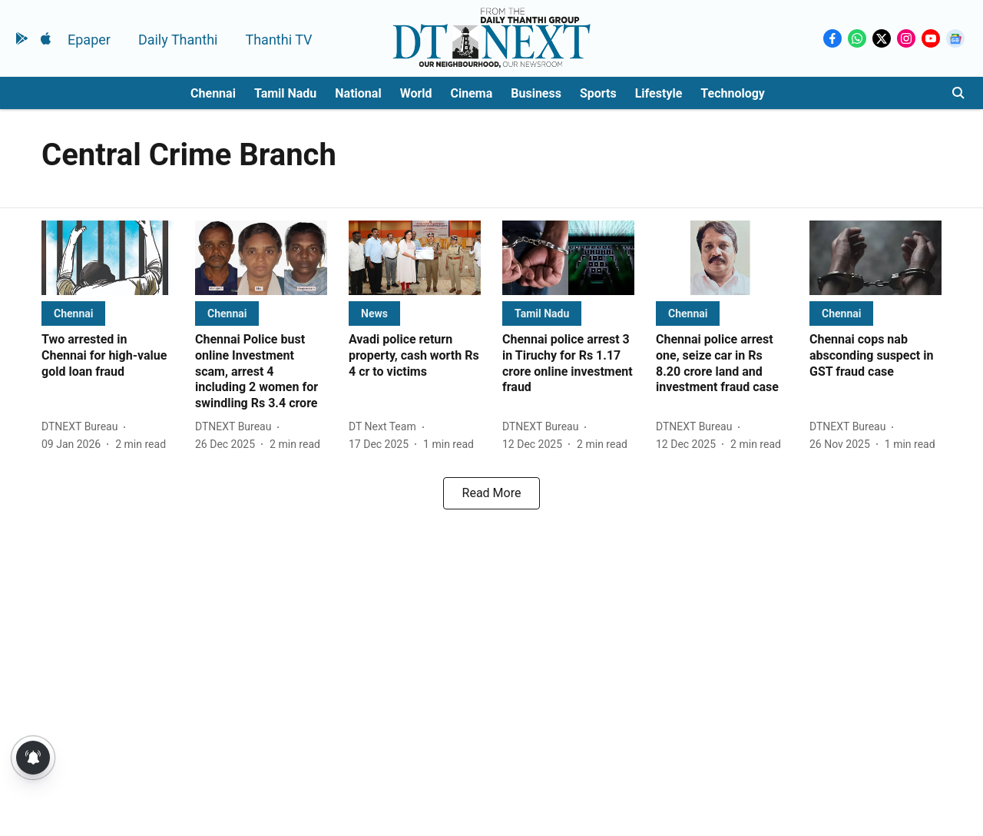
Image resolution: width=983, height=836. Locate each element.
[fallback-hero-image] (107, 258)
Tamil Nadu (285, 93)
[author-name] (82, 427)
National (358, 93)
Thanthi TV (278, 40)
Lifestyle (659, 93)
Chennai (213, 93)
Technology (732, 93)
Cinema (472, 93)
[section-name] (73, 313)
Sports (598, 93)
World (416, 93)
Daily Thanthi (178, 40)
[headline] (107, 356)
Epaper (89, 40)
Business (536, 93)
